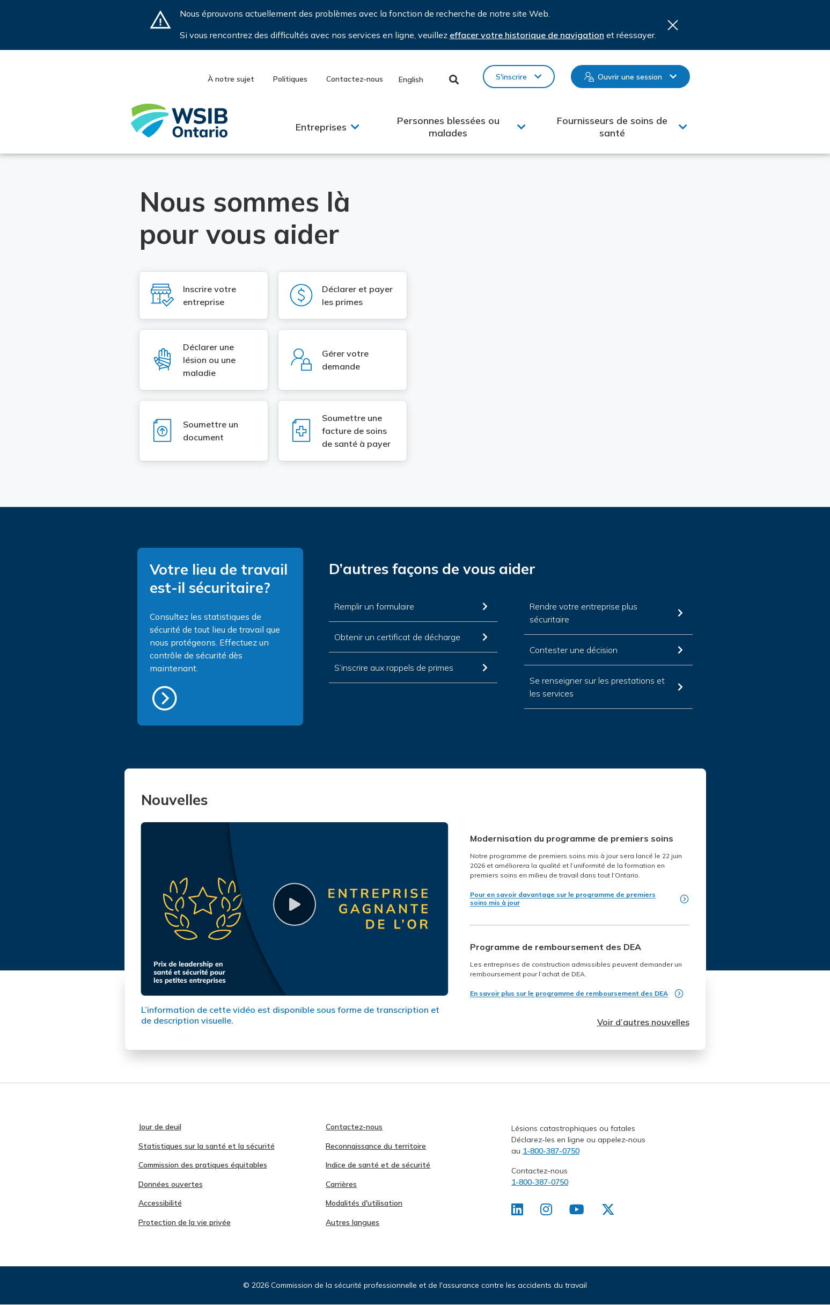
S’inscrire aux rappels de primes (393, 667)
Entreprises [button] (321, 127)
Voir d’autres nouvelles (643, 1022)
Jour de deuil (159, 1127)
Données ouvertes (170, 1184)
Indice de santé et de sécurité (378, 1165)
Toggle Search (454, 79)
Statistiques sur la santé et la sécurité (206, 1146)
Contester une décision (574, 649)
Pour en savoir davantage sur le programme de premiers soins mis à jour (563, 898)
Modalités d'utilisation (364, 1203)
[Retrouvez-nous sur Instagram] (547, 1211)
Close (673, 25)
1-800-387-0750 (551, 1151)
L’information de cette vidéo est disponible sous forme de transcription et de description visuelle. (290, 1015)
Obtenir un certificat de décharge (397, 637)
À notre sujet (231, 79)
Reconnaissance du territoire (376, 1146)
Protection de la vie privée (184, 1222)
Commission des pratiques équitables (202, 1165)
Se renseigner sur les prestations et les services (597, 687)
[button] (295, 904)
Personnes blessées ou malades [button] (448, 126)
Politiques (290, 79)
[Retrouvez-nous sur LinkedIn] (517, 1211)
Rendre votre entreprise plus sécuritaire (583, 613)
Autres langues (352, 1222)
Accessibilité (160, 1203)
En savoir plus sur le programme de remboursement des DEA (569, 993)
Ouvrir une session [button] (630, 77)
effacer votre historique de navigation (527, 35)
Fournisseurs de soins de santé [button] (612, 126)
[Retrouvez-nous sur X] (610, 1211)
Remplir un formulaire (374, 606)
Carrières (341, 1184)
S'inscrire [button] (511, 77)
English (411, 79)
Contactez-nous (354, 79)
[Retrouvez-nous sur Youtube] (578, 1211)
